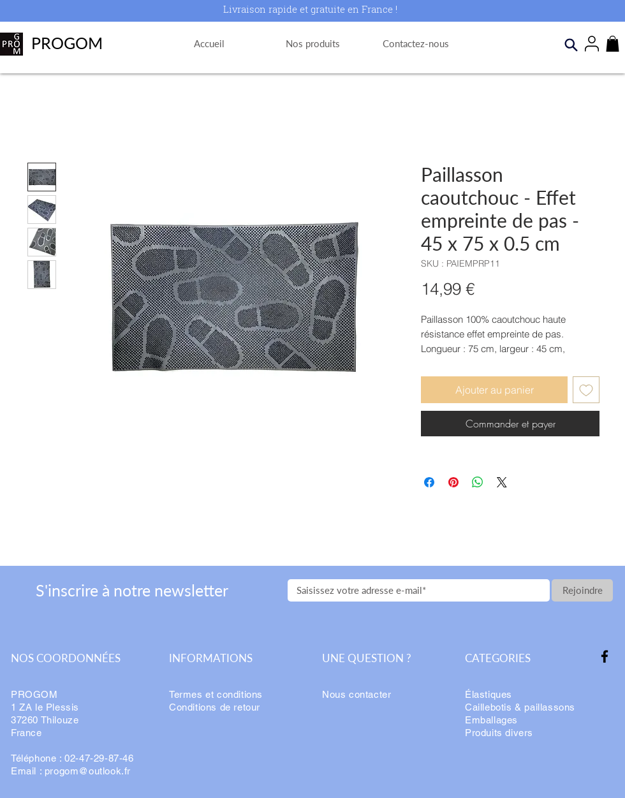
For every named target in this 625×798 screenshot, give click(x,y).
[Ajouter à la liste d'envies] (586, 389)
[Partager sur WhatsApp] (477, 482)
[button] (612, 44)
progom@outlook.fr (88, 770)
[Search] (570, 44)
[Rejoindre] (582, 590)
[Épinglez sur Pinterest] (453, 482)
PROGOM (67, 42)
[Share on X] (502, 482)
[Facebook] (604, 656)
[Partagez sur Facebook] (429, 482)
